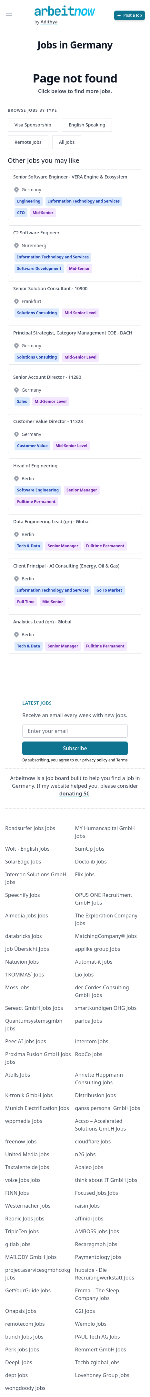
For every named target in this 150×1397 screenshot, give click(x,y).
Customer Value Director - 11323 (48, 421)
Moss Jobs (17, 987)
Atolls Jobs (17, 1074)
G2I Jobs (85, 1311)
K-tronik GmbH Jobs (29, 1095)
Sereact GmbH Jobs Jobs (34, 1007)
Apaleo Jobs (89, 1167)
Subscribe (75, 748)
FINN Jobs (17, 1192)
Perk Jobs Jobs (22, 1349)
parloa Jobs (88, 1020)
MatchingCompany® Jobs (106, 936)
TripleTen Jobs (22, 1231)
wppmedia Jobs (23, 1120)
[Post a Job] (129, 15)
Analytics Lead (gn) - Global (42, 622)
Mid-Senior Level (80, 313)
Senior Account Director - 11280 (47, 377)
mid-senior (43, 212)
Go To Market (109, 590)
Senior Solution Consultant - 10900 (50, 288)
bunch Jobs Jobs (24, 1336)
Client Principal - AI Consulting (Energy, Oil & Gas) (66, 566)
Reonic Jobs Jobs (25, 1218)
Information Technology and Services (84, 201)
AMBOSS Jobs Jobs (97, 1231)
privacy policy (94, 760)
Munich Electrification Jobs (37, 1108)
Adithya (49, 22)
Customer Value (32, 445)
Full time (26, 601)
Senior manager (81, 490)
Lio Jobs (84, 974)
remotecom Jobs (25, 1323)
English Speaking (87, 125)
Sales (22, 401)
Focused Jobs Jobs (96, 1192)
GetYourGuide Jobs (28, 1290)
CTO (21, 212)
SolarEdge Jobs (23, 861)
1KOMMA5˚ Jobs (24, 974)
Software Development (39, 268)
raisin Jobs (87, 1205)
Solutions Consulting (37, 313)
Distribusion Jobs (95, 1095)
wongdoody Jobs (25, 1388)
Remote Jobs (28, 142)
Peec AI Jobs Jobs (25, 1041)
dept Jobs (16, 1375)
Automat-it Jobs (94, 961)
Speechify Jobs (22, 894)
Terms (122, 760)
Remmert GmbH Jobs (100, 1349)
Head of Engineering (35, 466)
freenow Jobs (20, 1141)
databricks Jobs (23, 936)
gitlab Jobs (17, 1244)
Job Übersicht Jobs (27, 948)
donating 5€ (74, 793)
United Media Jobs (27, 1154)
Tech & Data (28, 546)
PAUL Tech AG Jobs (97, 1336)
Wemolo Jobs (91, 1323)
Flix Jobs (85, 874)
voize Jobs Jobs (23, 1180)
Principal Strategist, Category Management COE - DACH (72, 333)
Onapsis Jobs (20, 1311)
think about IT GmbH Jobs (106, 1180)
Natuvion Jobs (22, 961)
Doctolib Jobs (91, 861)
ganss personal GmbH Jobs (107, 1108)
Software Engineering (38, 490)
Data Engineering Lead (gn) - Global (51, 521)
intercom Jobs (91, 1041)
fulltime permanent (36, 501)
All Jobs (67, 142)
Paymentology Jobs (98, 1257)
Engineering (28, 201)
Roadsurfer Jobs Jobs (30, 828)
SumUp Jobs (90, 848)
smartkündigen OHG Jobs (106, 1007)
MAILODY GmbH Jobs (30, 1257)
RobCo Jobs (89, 1054)
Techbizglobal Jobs (97, 1362)
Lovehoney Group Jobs (102, 1375)
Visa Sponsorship (33, 125)
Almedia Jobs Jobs (26, 915)
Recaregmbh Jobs (96, 1244)
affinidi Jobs (89, 1218)
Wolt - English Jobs (27, 848)
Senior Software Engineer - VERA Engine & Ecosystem (70, 177)
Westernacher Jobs (27, 1205)
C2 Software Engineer (36, 233)
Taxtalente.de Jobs (27, 1167)
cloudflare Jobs (93, 1141)
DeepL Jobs (18, 1362)
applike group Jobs (97, 948)
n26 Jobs (85, 1154)
